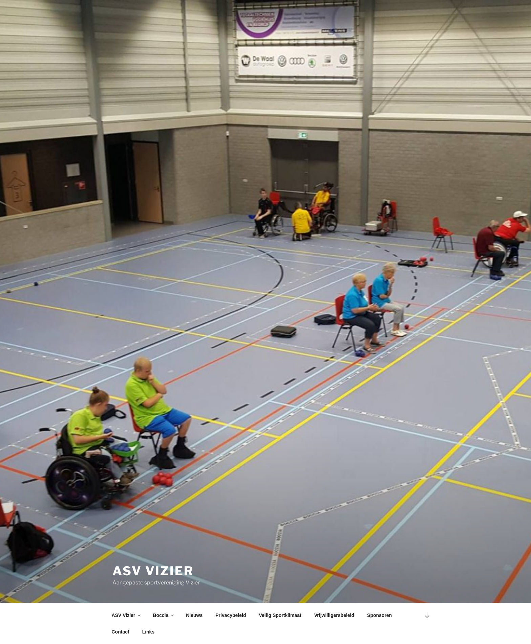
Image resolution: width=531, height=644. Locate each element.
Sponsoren (379, 615)
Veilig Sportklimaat (280, 615)
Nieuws (194, 615)
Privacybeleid (230, 615)
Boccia (164, 615)
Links (148, 632)
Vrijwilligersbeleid (334, 615)
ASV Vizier (153, 570)
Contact (120, 632)
